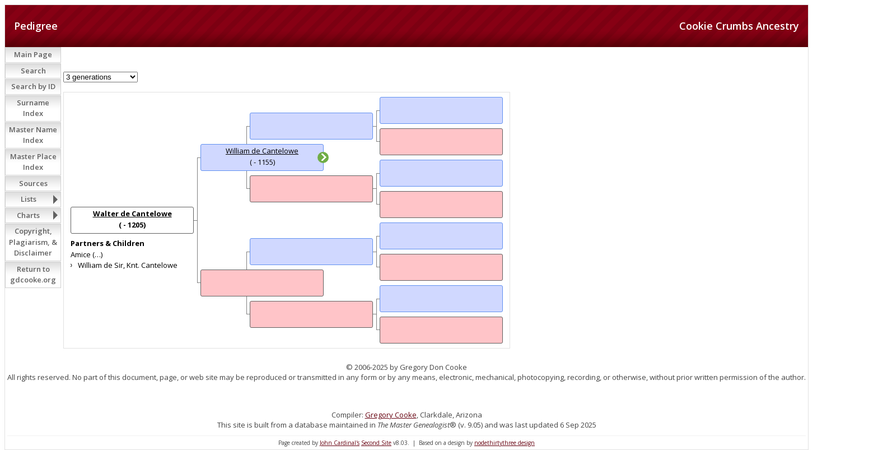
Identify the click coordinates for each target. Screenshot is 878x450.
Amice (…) (86, 254)
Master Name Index (33, 135)
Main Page (33, 54)
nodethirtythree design (504, 443)
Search (33, 71)
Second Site (376, 443)
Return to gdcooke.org (33, 274)
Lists (28, 199)
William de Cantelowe (262, 151)
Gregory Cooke (391, 415)
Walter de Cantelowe (132, 213)
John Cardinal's (339, 443)
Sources (33, 183)
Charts (28, 215)
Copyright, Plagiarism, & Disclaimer (33, 242)
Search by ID (33, 86)
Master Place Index (33, 162)
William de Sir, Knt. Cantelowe (128, 265)
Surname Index (33, 108)
